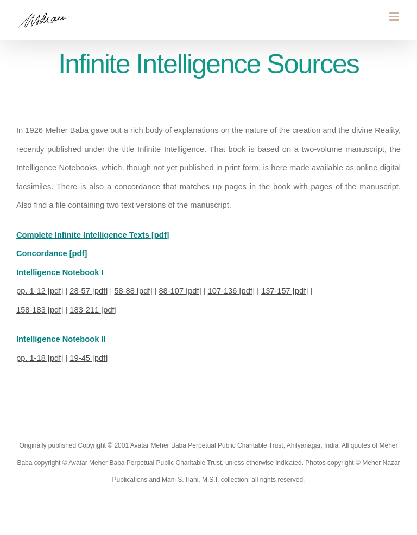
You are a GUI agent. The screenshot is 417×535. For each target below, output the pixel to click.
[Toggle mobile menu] (395, 16)
